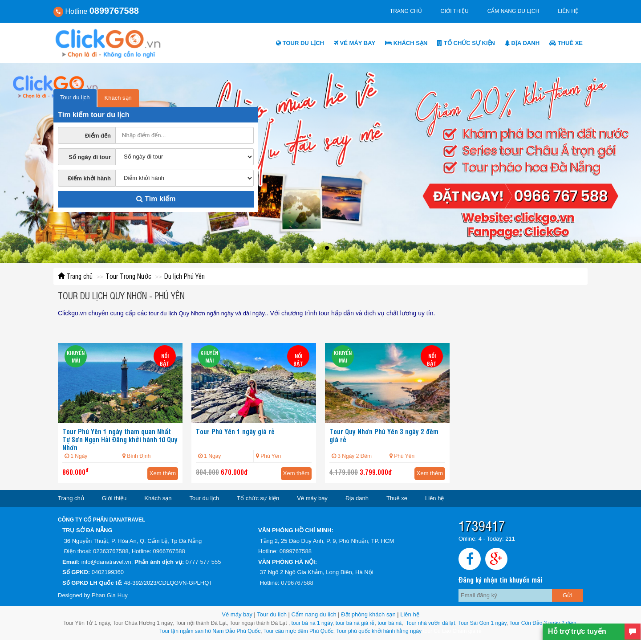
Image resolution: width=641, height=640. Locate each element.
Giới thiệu (455, 11)
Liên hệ (568, 11)
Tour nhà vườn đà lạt (430, 623)
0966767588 (169, 551)
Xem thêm (163, 473)
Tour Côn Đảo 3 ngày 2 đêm (542, 623)
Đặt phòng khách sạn (368, 614)
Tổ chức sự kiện (466, 43)
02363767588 (111, 551)
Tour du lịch (300, 43)
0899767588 (296, 551)
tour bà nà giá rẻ (355, 623)
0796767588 (297, 582)
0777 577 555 (203, 561)
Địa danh (522, 43)
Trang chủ (406, 11)
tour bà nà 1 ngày (312, 623)
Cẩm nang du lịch (513, 11)
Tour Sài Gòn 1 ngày (482, 623)
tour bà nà (389, 623)
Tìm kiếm (156, 199)
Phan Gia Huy (110, 595)
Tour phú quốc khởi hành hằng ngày (379, 631)
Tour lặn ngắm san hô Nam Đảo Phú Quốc (209, 631)
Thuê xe (566, 43)
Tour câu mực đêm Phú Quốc (297, 631)
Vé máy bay (354, 43)
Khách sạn (406, 43)
